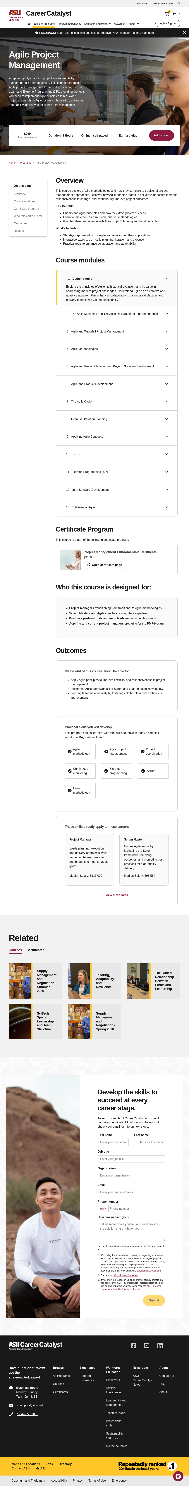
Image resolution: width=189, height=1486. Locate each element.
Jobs (49, 1464)
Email (102, 1184)
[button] (103, 1208)
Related (19, 230)
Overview (20, 194)
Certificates (60, 1392)
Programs (25, 162)
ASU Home (141, 3)
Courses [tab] (15, 950)
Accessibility (59, 1480)
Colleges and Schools (162, 3)
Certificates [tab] (35, 950)
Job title (103, 1151)
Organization (107, 1168)
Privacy (78, 1480)
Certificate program (26, 208)
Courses (58, 1383)
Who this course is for (28, 216)
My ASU (41, 1468)
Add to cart (161, 135)
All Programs (61, 1375)
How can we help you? (113, 1217)
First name (105, 1135)
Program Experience (69, 23)
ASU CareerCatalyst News (143, 1380)
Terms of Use (97, 1480)
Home (12, 162)
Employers (113, 1379)
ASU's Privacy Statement (126, 1275)
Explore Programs (44, 23)
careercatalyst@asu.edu (149, 1270)
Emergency (119, 1480)
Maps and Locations (26, 1464)
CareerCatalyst (48, 13)
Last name (141, 1135)
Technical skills (116, 1413)
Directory (65, 1464)
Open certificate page (104, 564)
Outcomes (20, 223)
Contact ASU (21, 1468)
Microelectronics (116, 1446)
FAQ (162, 1383)
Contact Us (166, 1375)
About (163, 1392)
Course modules (24, 201)
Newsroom (120, 23)
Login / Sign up (168, 23)
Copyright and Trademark (28, 1480)
